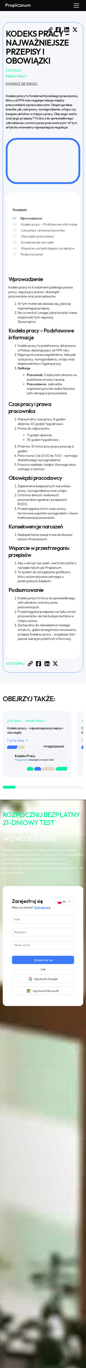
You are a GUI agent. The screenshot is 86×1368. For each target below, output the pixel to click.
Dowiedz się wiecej (21, 83)
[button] (75, 5)
